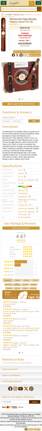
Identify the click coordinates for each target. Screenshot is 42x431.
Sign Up (34, 402)
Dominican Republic (28, 180)
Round (22, 173)
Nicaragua (24, 214)
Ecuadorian (24, 205)
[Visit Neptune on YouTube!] (21, 388)
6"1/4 (22, 176)
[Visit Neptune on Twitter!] (26, 388)
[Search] (19, 9)
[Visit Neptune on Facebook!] (10, 388)
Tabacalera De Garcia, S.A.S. (27, 201)
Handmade (24, 196)
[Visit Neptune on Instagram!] (15, 388)
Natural (23, 190)
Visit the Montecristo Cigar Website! (17, 363)
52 (21, 183)
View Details (7, 306)
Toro (22, 170)
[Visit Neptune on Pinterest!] (31, 388)
